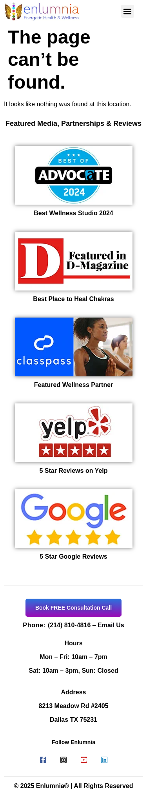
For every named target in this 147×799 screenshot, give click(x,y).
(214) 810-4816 (69, 625)
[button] (127, 11)
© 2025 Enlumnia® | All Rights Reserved (73, 786)
